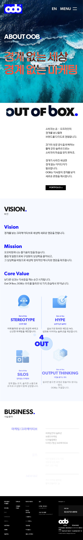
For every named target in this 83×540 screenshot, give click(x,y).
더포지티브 (6, 525)
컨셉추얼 (6, 534)
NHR (5, 512)
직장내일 (28, 525)
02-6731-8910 (70, 512)
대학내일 (6, 508)
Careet (27, 506)
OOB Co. (6, 521)
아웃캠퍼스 (28, 529)
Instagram (61, 501)
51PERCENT (7, 516)
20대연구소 (28, 516)
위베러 (5, 529)
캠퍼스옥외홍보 (29, 534)
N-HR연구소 (29, 521)
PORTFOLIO (55, 187)
